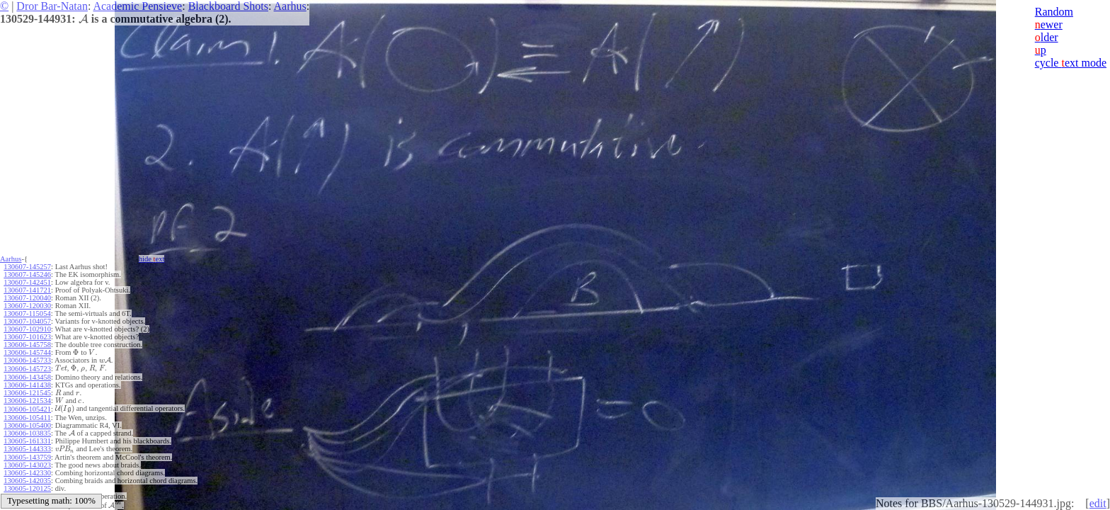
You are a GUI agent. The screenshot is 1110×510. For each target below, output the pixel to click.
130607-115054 (27, 313)
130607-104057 (27, 321)
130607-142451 (27, 282)
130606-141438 (27, 385)
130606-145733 (27, 360)
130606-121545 (27, 393)
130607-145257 (27, 267)
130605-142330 (27, 473)
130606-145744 (27, 352)
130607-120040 (27, 298)
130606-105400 (27, 425)
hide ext (152, 259)
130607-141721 (27, 290)
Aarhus (290, 6)
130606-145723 (27, 369)
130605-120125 (27, 488)
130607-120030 (27, 306)
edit (1097, 503)
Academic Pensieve (137, 6)
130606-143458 (27, 377)
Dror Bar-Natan (52, 6)
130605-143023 (27, 465)
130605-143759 (27, 457)
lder (1046, 37)
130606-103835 (27, 433)
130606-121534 (27, 400)
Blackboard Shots (228, 6)
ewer (1049, 24)
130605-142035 (27, 480)
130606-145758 (27, 344)
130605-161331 (27, 441)
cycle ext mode (1070, 63)
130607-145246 (27, 274)
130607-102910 (27, 329)
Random (1054, 12)
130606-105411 (27, 417)
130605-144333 (27, 449)
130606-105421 (27, 409)
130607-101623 (27, 337)
